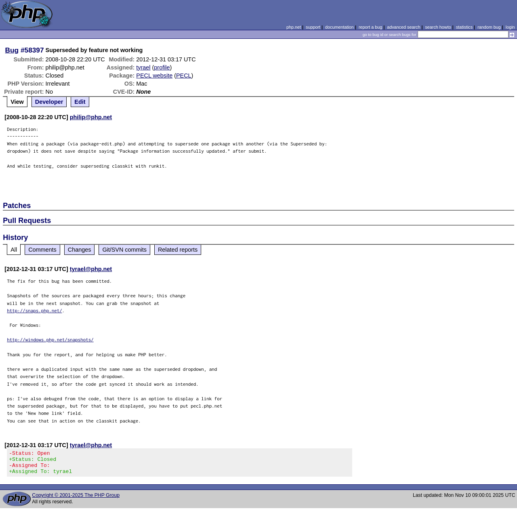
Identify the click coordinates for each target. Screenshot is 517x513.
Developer (49, 102)
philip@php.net (91, 117)
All (14, 249)
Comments (42, 249)
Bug (12, 50)
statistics (464, 27)
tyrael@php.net (91, 269)
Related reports (178, 249)
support (313, 27)
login (510, 27)
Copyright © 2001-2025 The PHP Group (76, 500)
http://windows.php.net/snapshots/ (50, 339)
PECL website (154, 75)
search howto (438, 27)
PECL (183, 75)
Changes (79, 249)
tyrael (143, 67)
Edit (79, 102)
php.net (293, 27)
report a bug (370, 27)
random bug (489, 27)
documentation (339, 27)
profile (162, 67)
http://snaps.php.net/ (34, 310)
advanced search (403, 27)
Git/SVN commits (124, 249)
